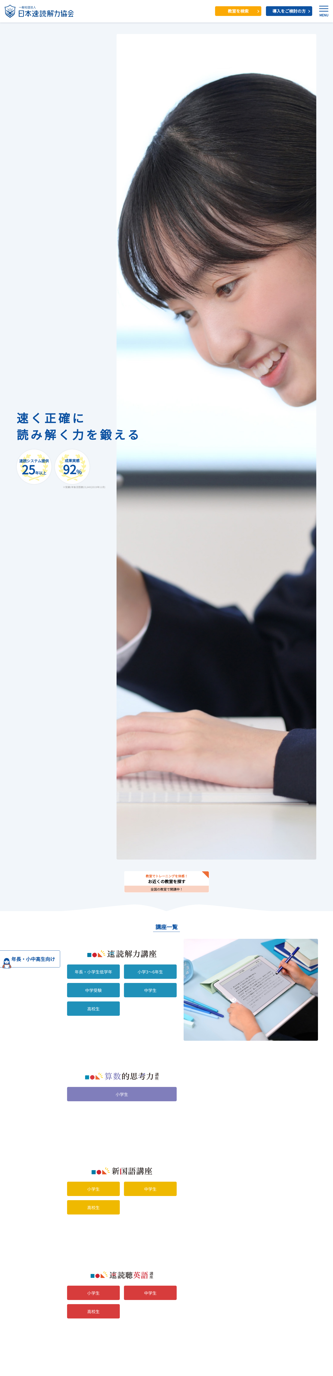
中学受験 (93, 990)
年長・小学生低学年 (93, 972)
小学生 (122, 1094)
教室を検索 (238, 11)
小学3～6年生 (150, 972)
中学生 (150, 990)
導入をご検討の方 (289, 11)
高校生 (93, 1009)
